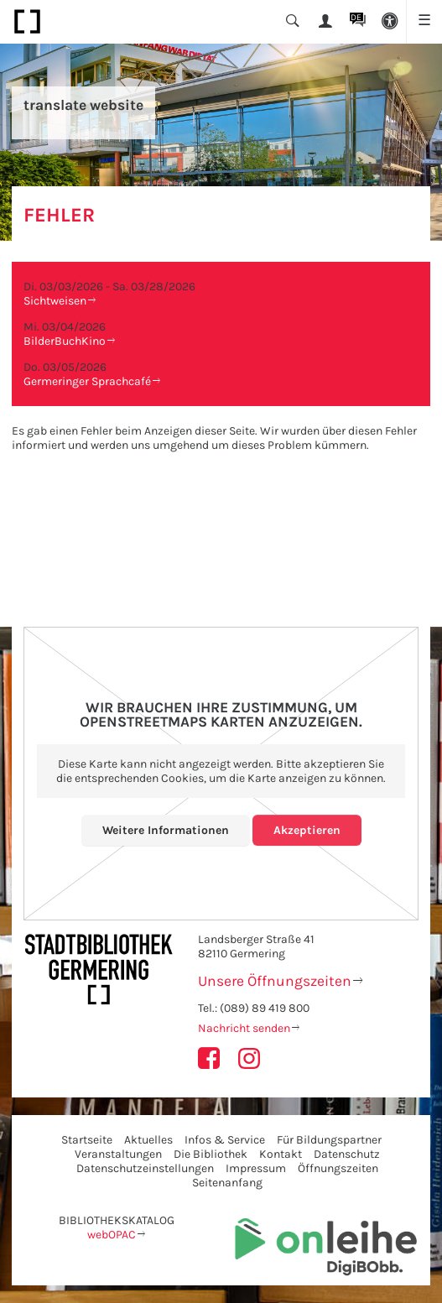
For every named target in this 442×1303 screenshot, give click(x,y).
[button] (390, 22)
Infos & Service (225, 1140)
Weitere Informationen (165, 830)
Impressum (256, 1168)
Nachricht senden (244, 1028)
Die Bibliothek (210, 1154)
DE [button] (356, 17)
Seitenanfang (227, 1182)
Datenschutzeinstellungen (145, 1168)
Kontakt (280, 1154)
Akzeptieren (307, 830)
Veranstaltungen (118, 1154)
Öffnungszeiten (338, 1168)
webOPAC (111, 1234)
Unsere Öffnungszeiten (274, 980)
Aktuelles (148, 1140)
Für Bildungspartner (329, 1140)
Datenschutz (347, 1154)
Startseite (86, 1140)
